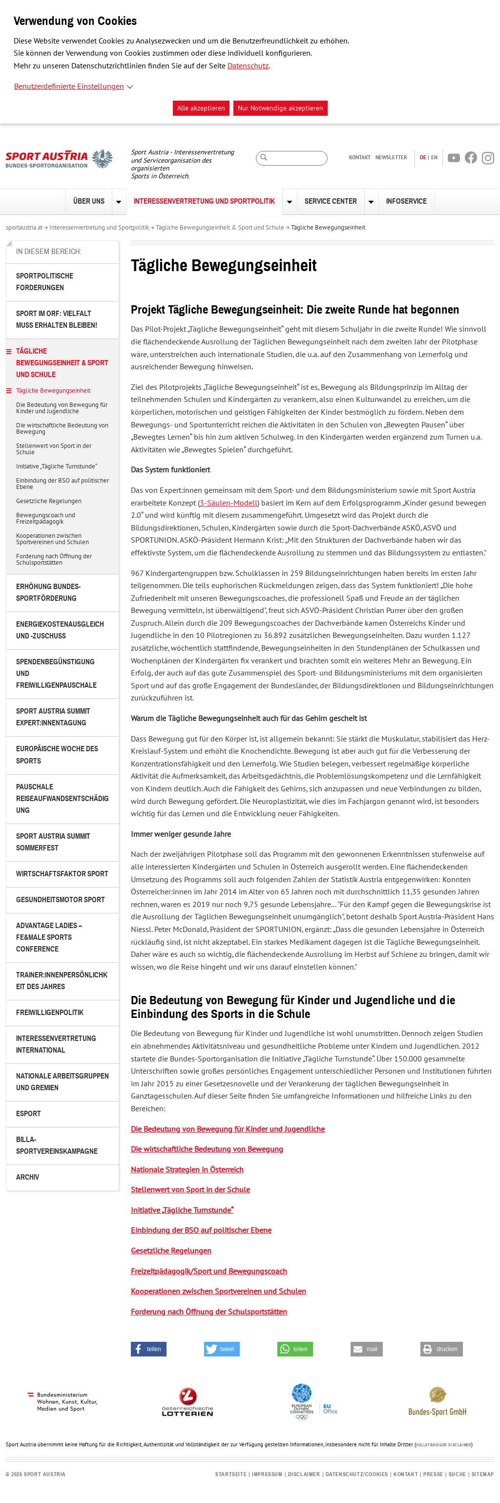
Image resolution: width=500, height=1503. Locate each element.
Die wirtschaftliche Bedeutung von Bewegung (62, 429)
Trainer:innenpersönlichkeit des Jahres (61, 981)
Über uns (88, 201)
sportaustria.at (24, 228)
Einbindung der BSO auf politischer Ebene (62, 484)
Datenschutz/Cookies (357, 1474)
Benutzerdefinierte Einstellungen (69, 86)
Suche (457, 1474)
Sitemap (483, 1474)
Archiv (27, 1177)
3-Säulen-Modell (228, 503)
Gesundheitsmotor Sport (60, 900)
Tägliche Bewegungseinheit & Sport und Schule (220, 228)
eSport (28, 1114)
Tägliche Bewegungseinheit (328, 228)
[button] (149, 1349)
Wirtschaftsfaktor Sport (62, 874)
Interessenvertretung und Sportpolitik (204, 201)
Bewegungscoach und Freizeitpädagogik (45, 519)
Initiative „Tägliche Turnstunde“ (56, 467)
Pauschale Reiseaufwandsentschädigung (62, 798)
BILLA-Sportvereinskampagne (57, 1145)
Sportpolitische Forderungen (44, 282)
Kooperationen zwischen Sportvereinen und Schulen (52, 539)
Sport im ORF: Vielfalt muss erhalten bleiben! (56, 319)
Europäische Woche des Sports (57, 754)
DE (423, 157)
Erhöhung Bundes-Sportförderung (48, 592)
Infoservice (406, 201)
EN (434, 157)
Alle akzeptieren (201, 108)
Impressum (267, 1474)
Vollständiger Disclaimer (443, 1445)
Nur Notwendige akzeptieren (280, 108)
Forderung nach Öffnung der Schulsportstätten (54, 560)
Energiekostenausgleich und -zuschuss (60, 630)
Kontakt (360, 157)
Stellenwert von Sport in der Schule (53, 449)
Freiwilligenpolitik (49, 1012)
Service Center (331, 201)
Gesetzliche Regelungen (49, 501)
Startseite (231, 1474)
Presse (433, 1474)
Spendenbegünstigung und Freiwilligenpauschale (56, 673)
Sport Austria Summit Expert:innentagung (53, 717)
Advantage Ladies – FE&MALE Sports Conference (49, 937)
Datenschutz (248, 66)
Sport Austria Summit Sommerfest (53, 842)
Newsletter (391, 157)
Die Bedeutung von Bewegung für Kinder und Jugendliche (61, 408)
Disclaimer (304, 1474)
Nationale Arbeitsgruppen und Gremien (62, 1082)
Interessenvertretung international (56, 1044)
